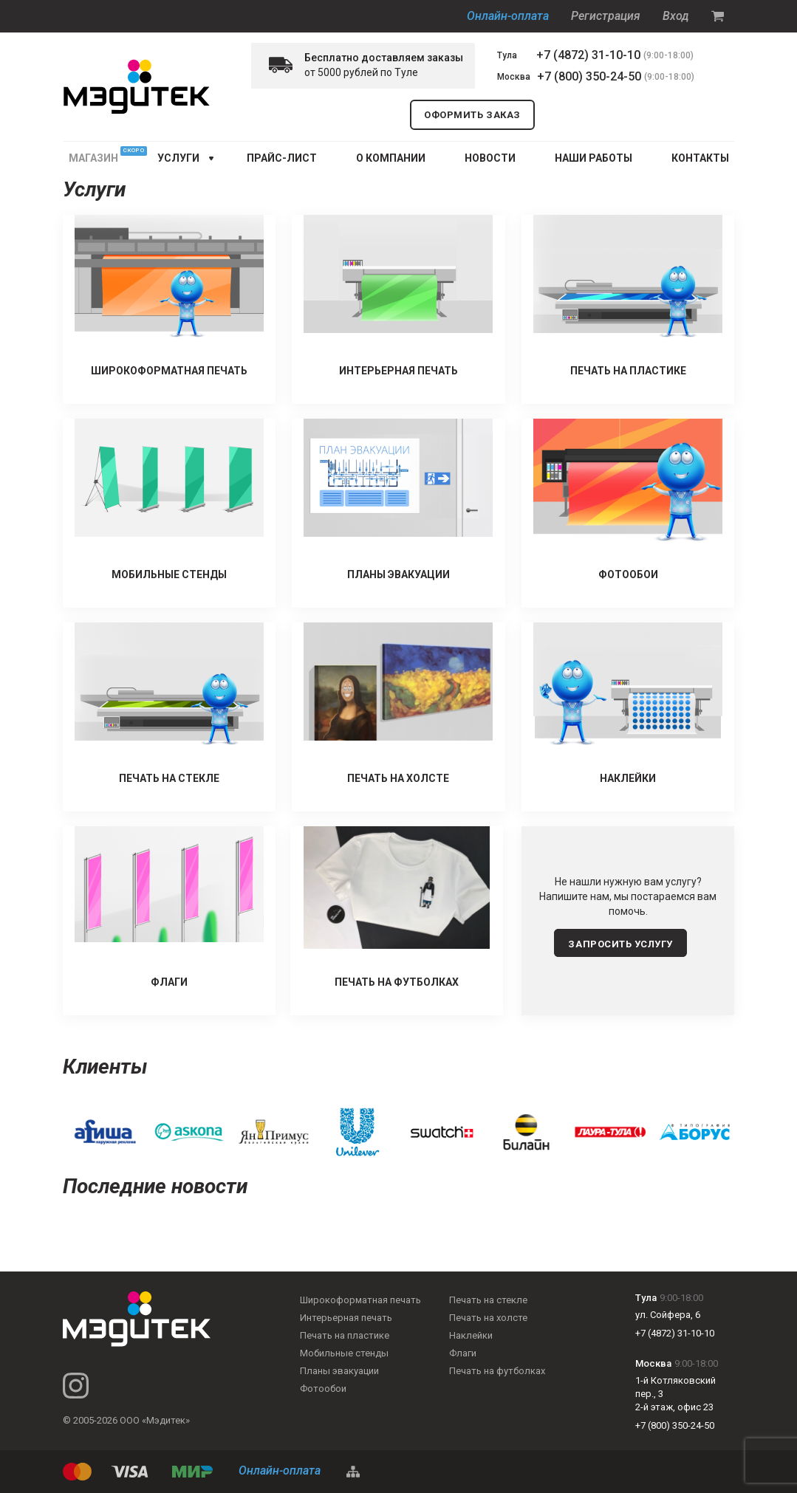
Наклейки (471, 1335)
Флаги (462, 1353)
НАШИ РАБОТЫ (593, 158)
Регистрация (605, 16)
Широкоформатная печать (360, 1299)
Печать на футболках (497, 1370)
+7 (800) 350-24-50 (589, 76)
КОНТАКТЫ (700, 158)
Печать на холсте (488, 1317)
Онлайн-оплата (508, 16)
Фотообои (323, 1388)
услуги (178, 158)
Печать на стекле (488, 1299)
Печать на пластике (344, 1335)
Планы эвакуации (339, 1370)
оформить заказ (472, 114)
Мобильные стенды (344, 1353)
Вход (676, 16)
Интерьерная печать (346, 1317)
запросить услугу (620, 944)
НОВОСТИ (490, 158)
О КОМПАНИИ (390, 158)
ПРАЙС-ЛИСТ (282, 158)
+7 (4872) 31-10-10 (588, 55)
